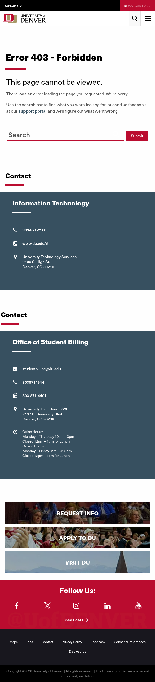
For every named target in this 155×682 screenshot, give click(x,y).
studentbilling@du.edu (41, 368)
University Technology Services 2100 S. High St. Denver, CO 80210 (49, 261)
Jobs (29, 642)
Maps (13, 642)
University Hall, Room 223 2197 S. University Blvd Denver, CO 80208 (44, 413)
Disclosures (77, 651)
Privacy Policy (72, 642)
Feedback (98, 642)
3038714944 (33, 382)
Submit (137, 135)
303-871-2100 (34, 229)
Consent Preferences (130, 642)
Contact (47, 642)
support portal (32, 111)
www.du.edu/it (35, 243)
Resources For (136, 6)
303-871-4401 (34, 395)
